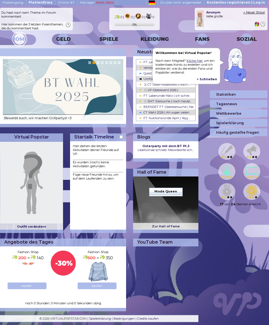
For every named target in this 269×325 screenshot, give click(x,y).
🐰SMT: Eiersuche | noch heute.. (165, 101)
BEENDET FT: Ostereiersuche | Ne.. (166, 107)
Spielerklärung (100, 319)
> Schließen (207, 79)
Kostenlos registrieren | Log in (236, 2)
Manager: (97, 2)
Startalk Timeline (94, 137)
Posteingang (13, 2)
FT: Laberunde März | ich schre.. (164, 96)
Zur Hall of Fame (166, 226)
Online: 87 (66, 2)
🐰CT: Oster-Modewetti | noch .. (164, 84)
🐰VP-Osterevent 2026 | (158, 90)
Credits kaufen (148, 319)
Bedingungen (124, 319)
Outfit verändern (31, 227)
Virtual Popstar (31, 137)
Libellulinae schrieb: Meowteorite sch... (166, 148)
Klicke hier (195, 61)
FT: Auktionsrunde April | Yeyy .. (164, 118)
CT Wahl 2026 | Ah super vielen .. (165, 112)
